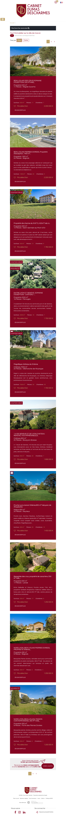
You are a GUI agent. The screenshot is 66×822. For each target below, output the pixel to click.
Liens (39, 798)
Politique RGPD (49, 798)
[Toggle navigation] (2, 19)
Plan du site (16, 798)
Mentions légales (24, 798)
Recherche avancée (20, 28)
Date (26, 40)
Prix (19, 40)
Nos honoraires (32, 798)
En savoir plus (20, 110)
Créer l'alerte (47, 766)
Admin (43, 798)
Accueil (12, 23)
